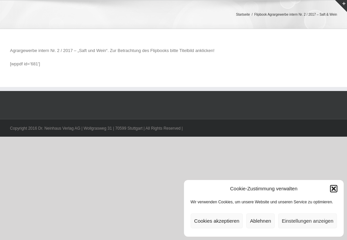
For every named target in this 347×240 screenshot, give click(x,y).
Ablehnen (260, 221)
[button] (333, 188)
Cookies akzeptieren (217, 221)
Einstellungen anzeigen (307, 221)
